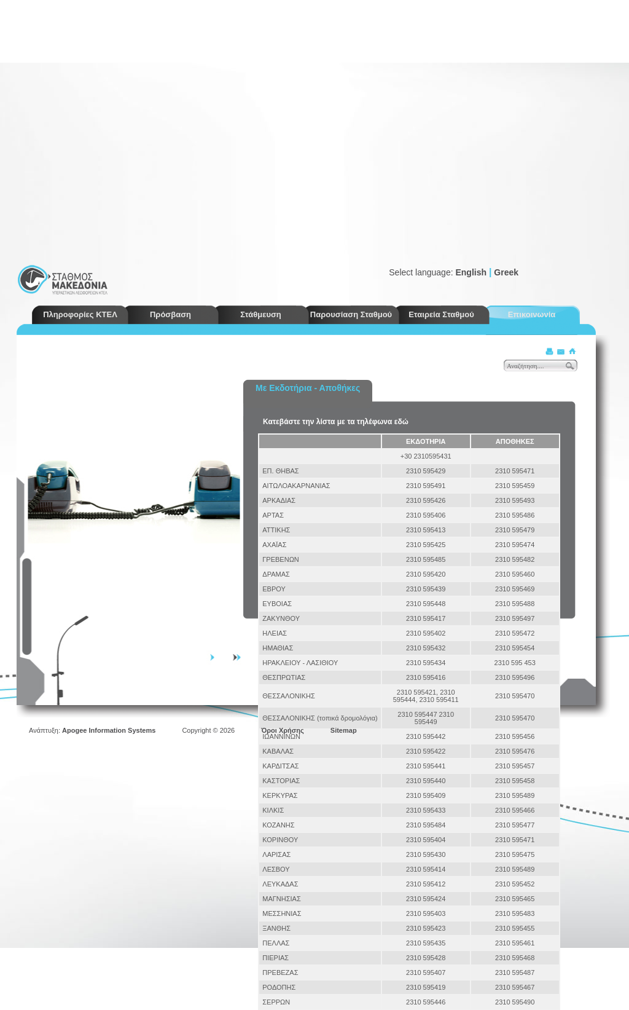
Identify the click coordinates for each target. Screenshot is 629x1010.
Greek (506, 272)
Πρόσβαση (170, 314)
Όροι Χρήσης (282, 730)
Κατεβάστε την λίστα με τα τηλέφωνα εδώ (335, 421)
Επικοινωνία (532, 314)
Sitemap (343, 730)
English (470, 272)
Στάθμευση (260, 314)
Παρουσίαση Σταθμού (351, 314)
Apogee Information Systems (108, 730)
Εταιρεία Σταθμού (441, 314)
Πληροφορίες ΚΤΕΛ (80, 314)
